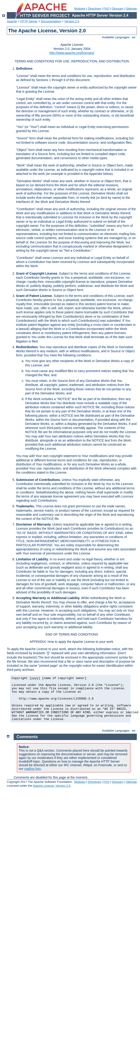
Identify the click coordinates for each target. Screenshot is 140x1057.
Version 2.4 (71, 21)
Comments (27, 737)
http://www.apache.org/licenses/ (71, 53)
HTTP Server (29, 21)
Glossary (117, 8)
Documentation (51, 21)
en (133, 37)
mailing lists (32, 769)
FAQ (106, 8)
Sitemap (131, 8)
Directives (94, 8)
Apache (12, 21)
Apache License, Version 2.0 (51, 785)
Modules (79, 8)
